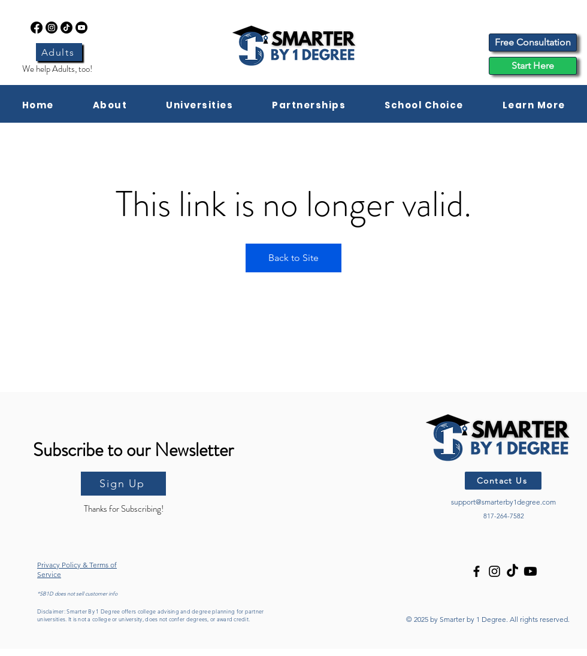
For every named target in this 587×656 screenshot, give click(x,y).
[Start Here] (533, 66)
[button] (110, 106)
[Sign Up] (123, 484)
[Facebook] (37, 28)
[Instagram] (52, 28)
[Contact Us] (503, 481)
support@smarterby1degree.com (503, 501)
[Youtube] (81, 28)
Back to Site (293, 257)
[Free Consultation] (533, 42)
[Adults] (59, 52)
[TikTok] (66, 28)
